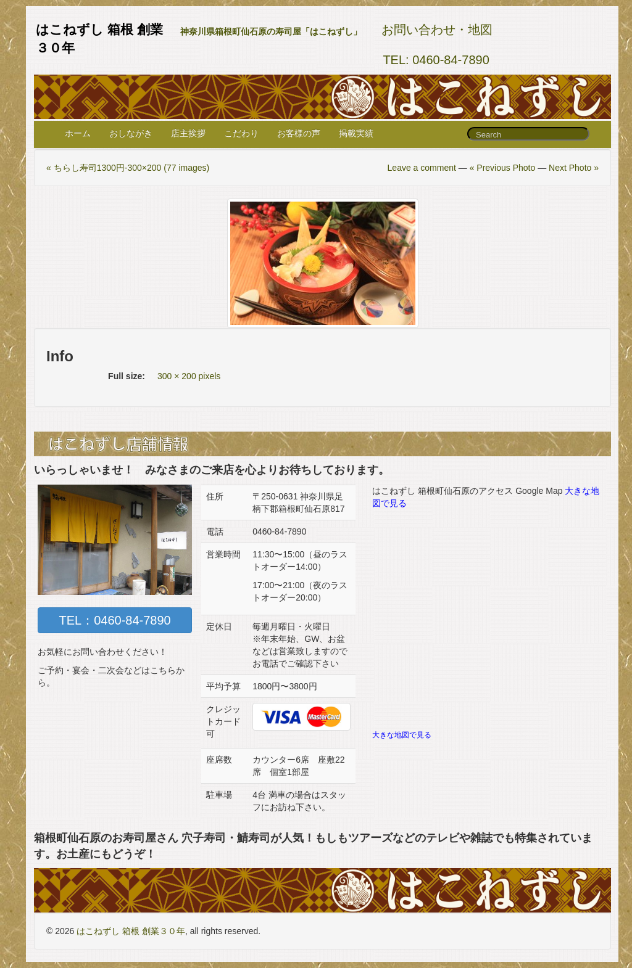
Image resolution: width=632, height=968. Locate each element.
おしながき (130, 133)
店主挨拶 (188, 133)
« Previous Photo (503, 168)
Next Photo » (574, 168)
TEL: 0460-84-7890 (436, 60)
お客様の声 (298, 133)
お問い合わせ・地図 (437, 29)
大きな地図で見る (401, 735)
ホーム (78, 133)
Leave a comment (422, 168)
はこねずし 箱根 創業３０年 (131, 931)
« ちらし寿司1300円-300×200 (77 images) (127, 168)
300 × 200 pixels (188, 376)
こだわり (241, 133)
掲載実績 (356, 133)
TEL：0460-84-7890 (114, 620)
